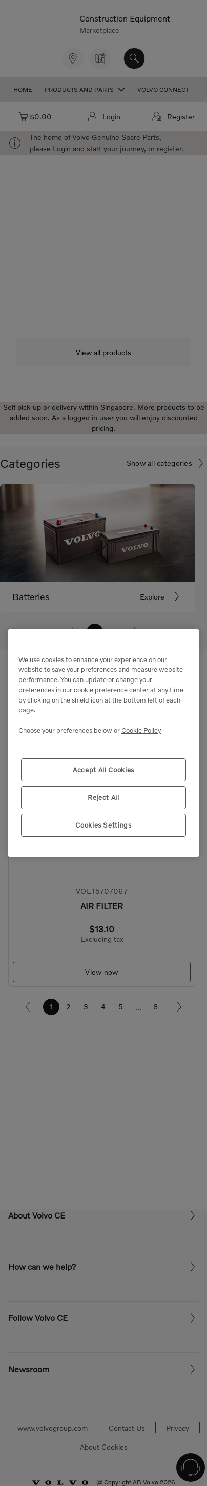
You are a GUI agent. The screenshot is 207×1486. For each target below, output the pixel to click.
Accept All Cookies (103, 770)
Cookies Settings (103, 825)
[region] (103, 743)
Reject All (103, 797)
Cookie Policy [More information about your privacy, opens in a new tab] (141, 730)
